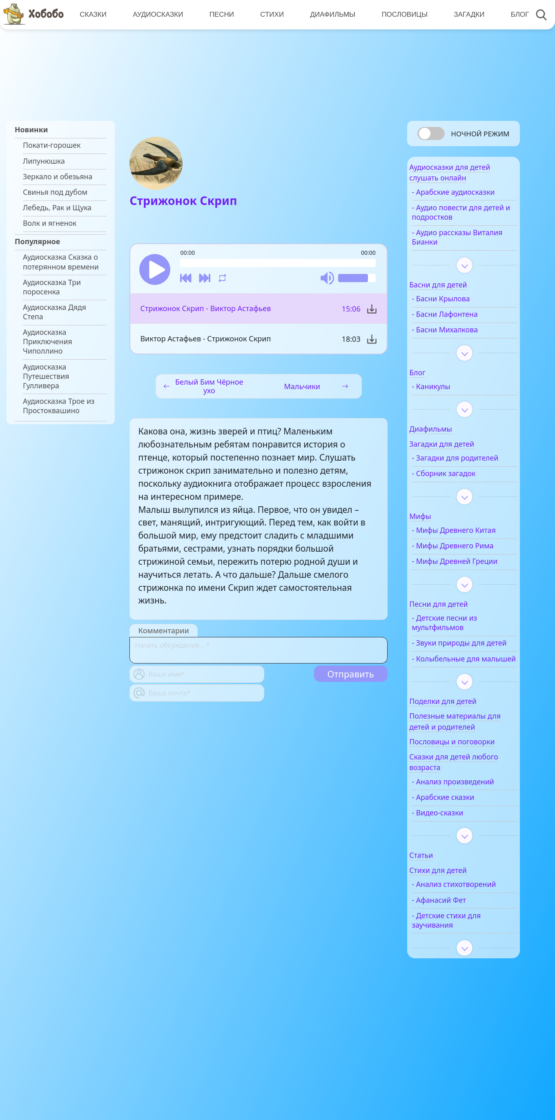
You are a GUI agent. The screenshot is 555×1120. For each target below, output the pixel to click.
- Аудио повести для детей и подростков (466, 227)
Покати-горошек (51, 145)
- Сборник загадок (463, 498)
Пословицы (400, 14)
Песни (219, 14)
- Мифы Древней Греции (460, 609)
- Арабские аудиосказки (453, 203)
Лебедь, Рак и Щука (57, 207)
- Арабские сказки (462, 878)
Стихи (269, 14)
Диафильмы (329, 14)
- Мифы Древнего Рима (462, 584)
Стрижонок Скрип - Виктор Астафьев (205, 312)
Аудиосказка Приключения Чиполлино (47, 341)
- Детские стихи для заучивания (465, 1011)
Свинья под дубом (55, 192)
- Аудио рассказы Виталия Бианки (460, 252)
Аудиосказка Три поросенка (52, 287)
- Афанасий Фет (458, 990)
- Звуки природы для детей (467, 700)
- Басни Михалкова (464, 345)
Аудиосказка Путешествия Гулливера (46, 376)
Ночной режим (480, 133)
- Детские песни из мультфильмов (464, 675)
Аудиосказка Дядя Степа (54, 312)
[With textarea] (258, 654)
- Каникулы (450, 402)
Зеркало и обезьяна (57, 176)
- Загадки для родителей (454, 478)
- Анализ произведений (456, 858)
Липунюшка (44, 161)
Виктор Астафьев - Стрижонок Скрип (205, 342)
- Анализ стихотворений (457, 970)
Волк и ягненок (49, 223)
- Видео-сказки (457, 894)
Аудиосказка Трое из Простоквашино (59, 405)
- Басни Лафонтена (464, 329)
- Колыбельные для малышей (465, 726)
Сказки (92, 14)
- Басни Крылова (460, 314)
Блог (514, 14)
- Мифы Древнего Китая (462, 559)
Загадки (464, 14)
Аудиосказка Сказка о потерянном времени (61, 261)
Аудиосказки (157, 14)
